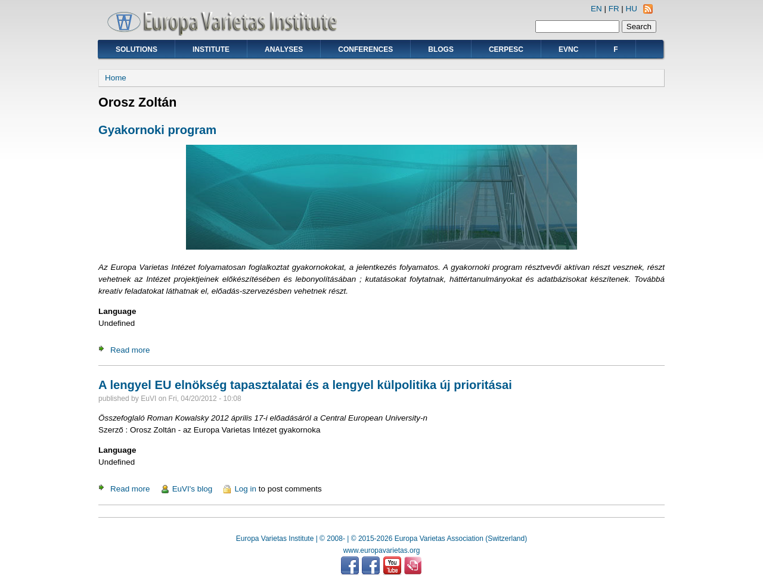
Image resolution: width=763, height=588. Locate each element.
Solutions (136, 49)
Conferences (365, 49)
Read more (130, 350)
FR (614, 8)
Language (117, 311)
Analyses (284, 49)
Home (115, 77)
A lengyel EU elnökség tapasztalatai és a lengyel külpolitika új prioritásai (305, 384)
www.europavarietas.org (381, 550)
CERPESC (506, 49)
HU (631, 8)
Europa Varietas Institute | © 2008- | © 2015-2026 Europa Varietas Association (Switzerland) (381, 538)
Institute (211, 49)
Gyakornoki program (157, 129)
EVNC (568, 49)
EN (596, 8)
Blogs (441, 49)
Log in (245, 488)
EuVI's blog (192, 488)
